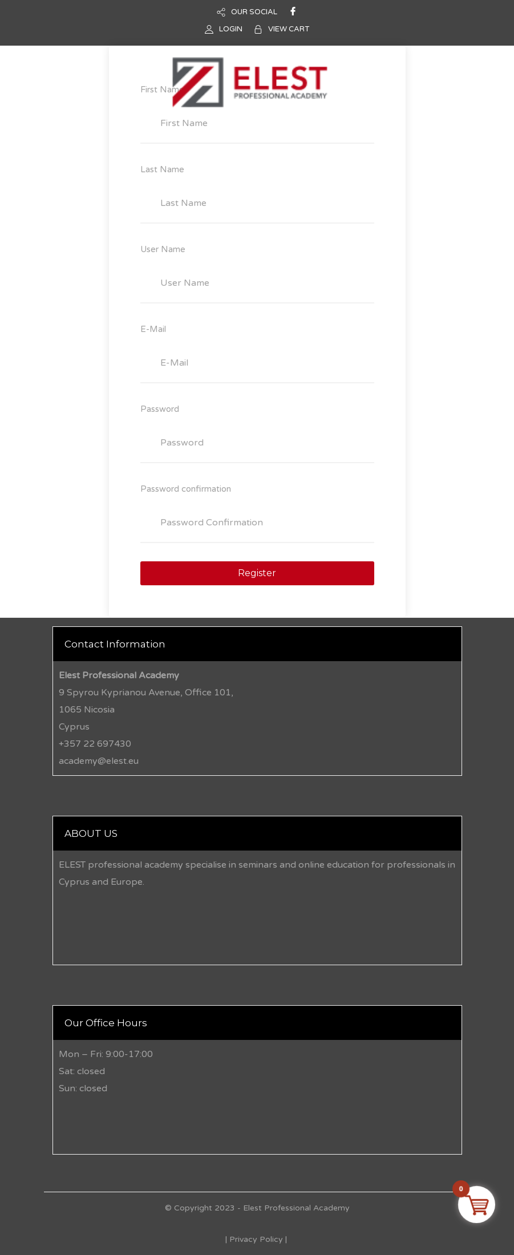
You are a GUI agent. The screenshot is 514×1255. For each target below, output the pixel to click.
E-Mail (153, 329)
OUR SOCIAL (254, 12)
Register (257, 573)
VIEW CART (288, 29)
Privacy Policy (256, 1239)
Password (159, 409)
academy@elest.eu (99, 761)
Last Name (162, 169)
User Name (162, 249)
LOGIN (230, 29)
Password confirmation (185, 489)
